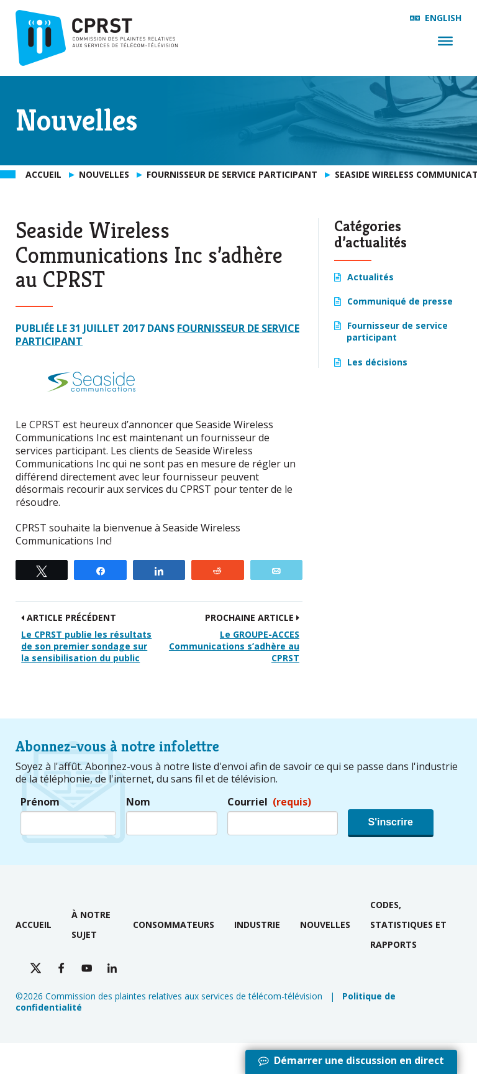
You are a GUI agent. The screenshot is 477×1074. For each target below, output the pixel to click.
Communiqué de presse (400, 301)
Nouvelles (325, 924)
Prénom (40, 802)
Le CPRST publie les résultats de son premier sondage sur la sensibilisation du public (86, 646)
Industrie (257, 924)
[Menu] (445, 41)
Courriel (269, 802)
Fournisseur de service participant (397, 331)
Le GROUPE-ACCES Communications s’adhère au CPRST (234, 646)
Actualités (370, 277)
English (443, 17)
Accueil (34, 924)
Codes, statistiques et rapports (408, 924)
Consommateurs (173, 924)
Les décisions (377, 362)
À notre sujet (91, 924)
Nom (138, 802)
